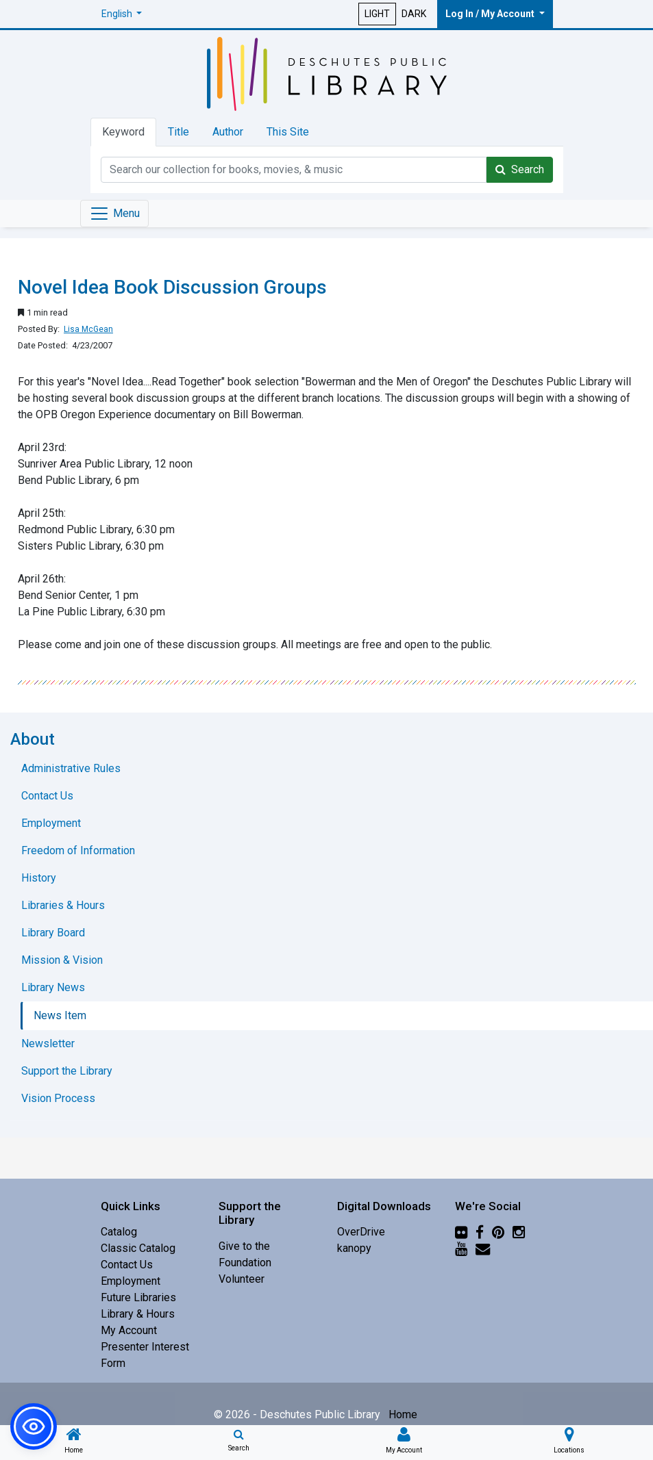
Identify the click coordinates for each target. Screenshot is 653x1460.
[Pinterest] (498, 1231)
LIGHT (377, 13)
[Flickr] (461, 1231)
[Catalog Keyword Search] (293, 170)
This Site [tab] (288, 131)
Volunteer (241, 1278)
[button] (122, 14)
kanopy (354, 1248)
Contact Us (127, 1264)
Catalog (119, 1231)
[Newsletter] (483, 1248)
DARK (414, 13)
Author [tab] (227, 131)
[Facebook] (480, 1231)
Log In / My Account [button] (491, 13)
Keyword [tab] (123, 131)
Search (519, 169)
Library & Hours (138, 1313)
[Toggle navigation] (114, 213)
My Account (129, 1330)
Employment (130, 1281)
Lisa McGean (88, 329)
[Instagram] (519, 1231)
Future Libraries (138, 1297)
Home (403, 1414)
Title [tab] (178, 131)
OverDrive (361, 1231)
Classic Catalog (138, 1248)
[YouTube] (461, 1248)
